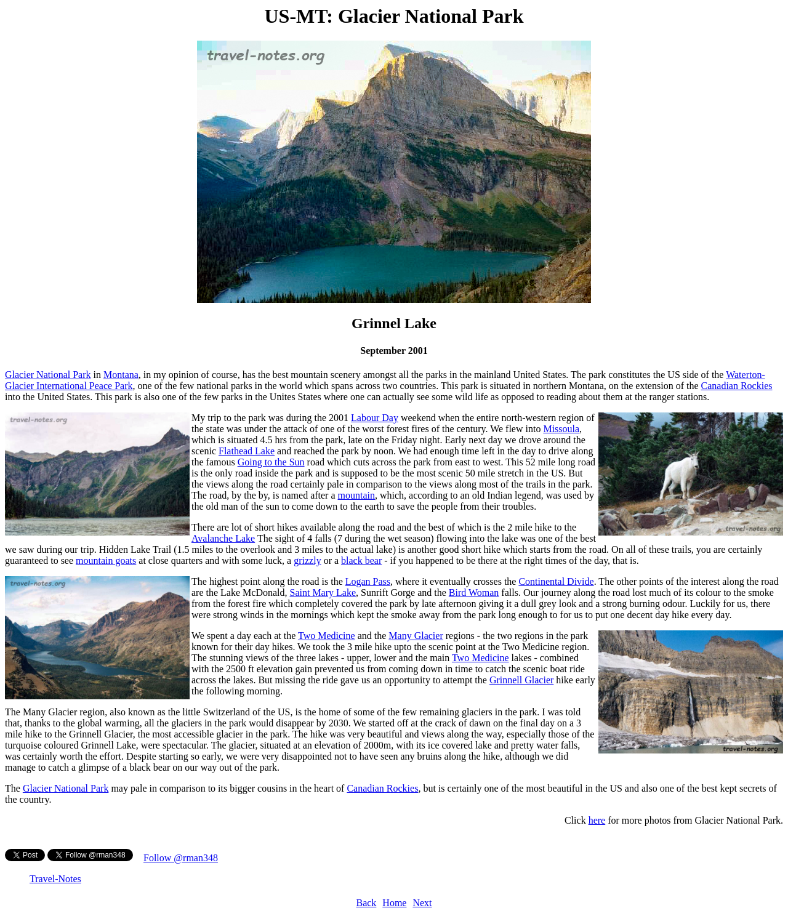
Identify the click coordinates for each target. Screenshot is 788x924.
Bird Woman (474, 592)
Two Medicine (326, 635)
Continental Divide (555, 581)
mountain (356, 495)
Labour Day (374, 417)
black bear (361, 560)
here (597, 820)
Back (366, 903)
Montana (121, 374)
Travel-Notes (55, 879)
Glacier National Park (48, 374)
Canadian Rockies (737, 385)
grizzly (307, 560)
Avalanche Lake (223, 538)
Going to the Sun (271, 462)
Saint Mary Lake (322, 592)
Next (422, 903)
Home (394, 903)
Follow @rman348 (180, 858)
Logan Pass (367, 581)
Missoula (561, 429)
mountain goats (106, 560)
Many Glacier (415, 635)
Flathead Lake (247, 451)
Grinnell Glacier (521, 680)
